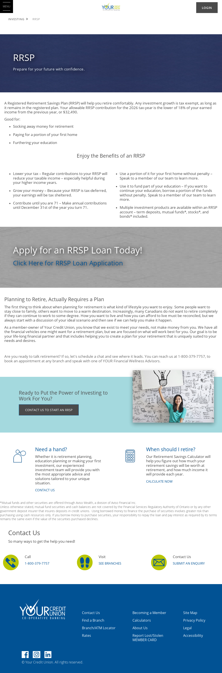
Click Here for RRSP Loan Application (68, 263)
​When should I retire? (170, 449)
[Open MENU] (6, 6)
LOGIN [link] (207, 8)
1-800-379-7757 (37, 563)
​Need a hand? (51, 449)
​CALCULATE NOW (159, 481)
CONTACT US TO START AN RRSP (48, 410)
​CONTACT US (45, 490)
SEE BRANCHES (110, 563)
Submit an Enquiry (189, 563)
